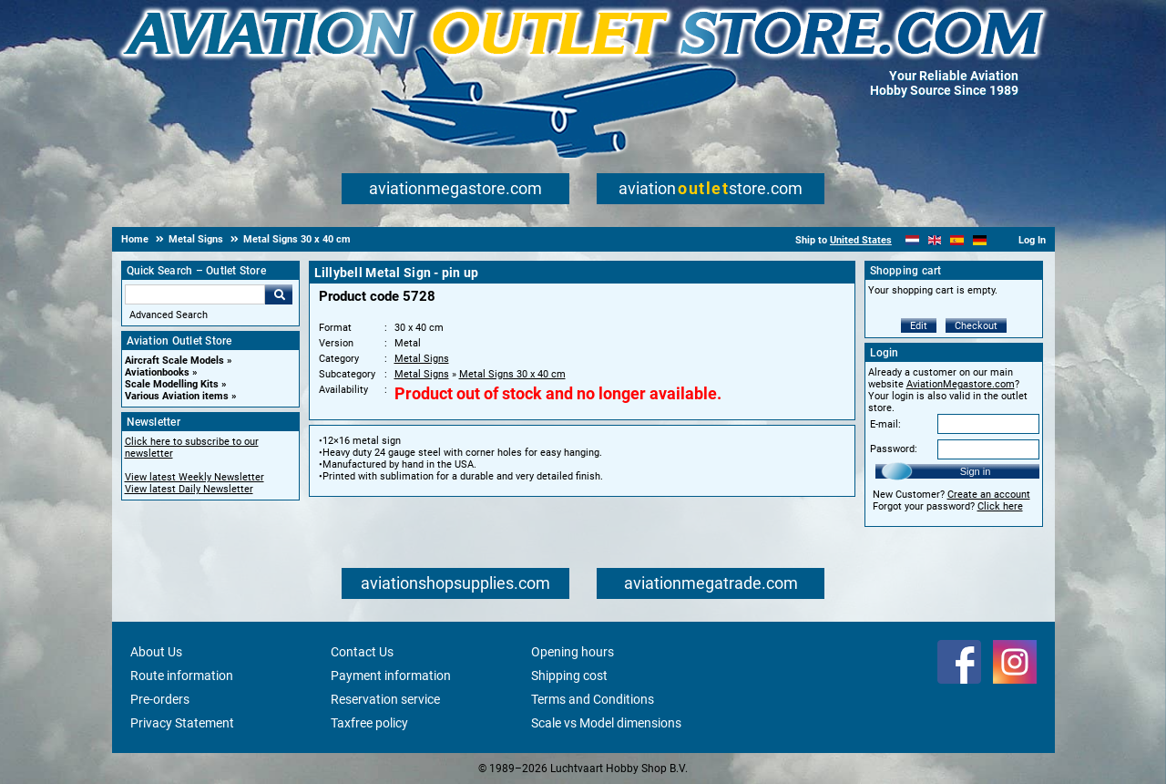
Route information (181, 675)
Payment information (391, 675)
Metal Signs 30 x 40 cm (512, 374)
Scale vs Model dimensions (606, 723)
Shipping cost (569, 675)
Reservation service (385, 699)
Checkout (976, 326)
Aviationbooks (157, 372)
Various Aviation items (177, 396)
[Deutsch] (980, 240)
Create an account (988, 494)
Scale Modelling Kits (172, 384)
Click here (1000, 506)
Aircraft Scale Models (174, 360)
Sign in (975, 471)
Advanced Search (168, 315)
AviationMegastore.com (960, 384)
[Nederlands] (912, 240)
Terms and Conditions (592, 699)
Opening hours (572, 652)
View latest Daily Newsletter (189, 489)
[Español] (957, 240)
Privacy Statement (182, 723)
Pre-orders (159, 699)
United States (861, 240)
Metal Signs (421, 359)
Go (278, 294)
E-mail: (885, 424)
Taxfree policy (369, 723)
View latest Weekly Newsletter (194, 477)
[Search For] (195, 294)
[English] (935, 240)
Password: (893, 449)
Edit (918, 326)
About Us (156, 652)
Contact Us (362, 652)
